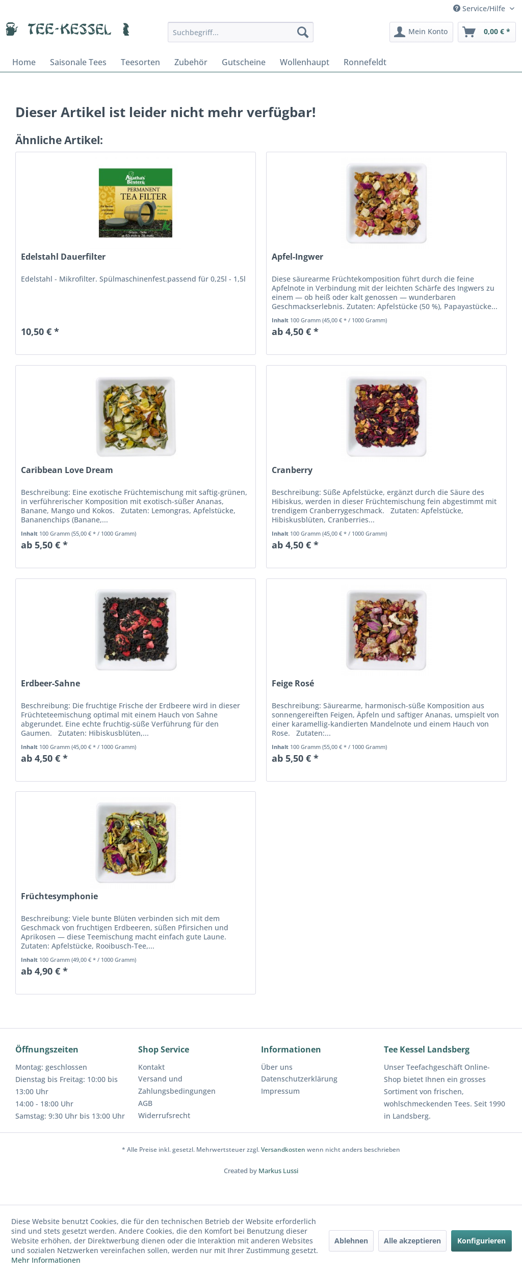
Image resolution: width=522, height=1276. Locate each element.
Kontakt (151, 1067)
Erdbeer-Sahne (50, 683)
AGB (145, 1103)
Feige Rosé (293, 683)
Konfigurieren (481, 1240)
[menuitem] (241, 32)
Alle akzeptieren (412, 1240)
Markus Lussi (278, 1170)
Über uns (277, 1067)
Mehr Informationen (46, 1260)
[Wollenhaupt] (304, 62)
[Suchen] (303, 32)
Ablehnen (351, 1240)
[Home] (24, 62)
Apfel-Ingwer (297, 257)
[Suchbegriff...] (241, 32)
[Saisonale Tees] (78, 62)
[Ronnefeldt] (365, 62)
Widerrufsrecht (164, 1115)
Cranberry (292, 470)
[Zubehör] (191, 62)
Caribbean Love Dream (67, 470)
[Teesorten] (140, 62)
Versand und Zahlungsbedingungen (177, 1085)
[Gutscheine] (244, 62)
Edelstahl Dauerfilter (63, 257)
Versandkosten (283, 1149)
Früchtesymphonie (59, 896)
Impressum (280, 1091)
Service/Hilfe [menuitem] (480, 8)
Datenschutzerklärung (299, 1079)
